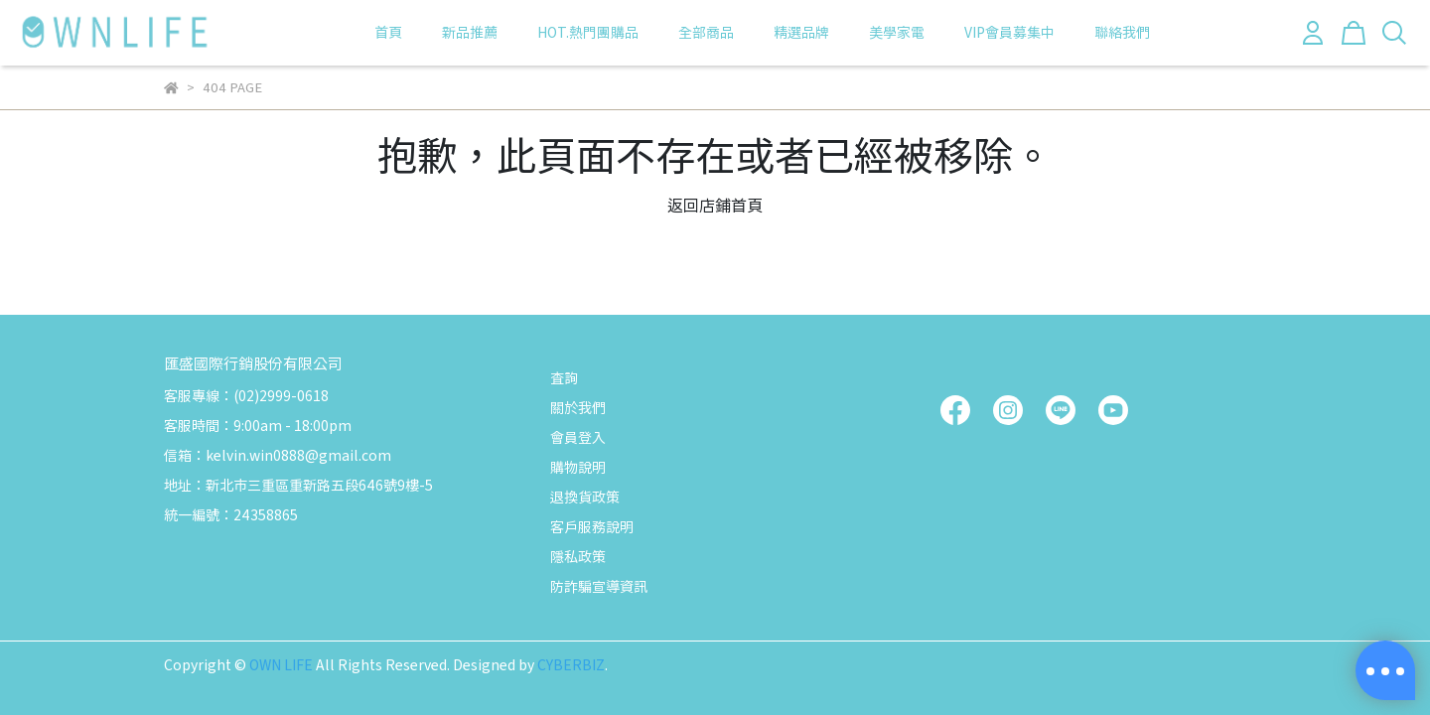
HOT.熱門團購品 (588, 32)
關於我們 (578, 407)
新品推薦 (470, 32)
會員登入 (578, 437)
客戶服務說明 (592, 526)
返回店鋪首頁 (715, 204)
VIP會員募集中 (1009, 32)
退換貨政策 (585, 496)
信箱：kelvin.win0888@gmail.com (277, 455)
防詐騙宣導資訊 (598, 586)
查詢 (564, 377)
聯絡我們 (1122, 32)
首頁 (388, 32)
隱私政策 (578, 556)
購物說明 (578, 467)
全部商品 (706, 32)
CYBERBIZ (571, 664)
